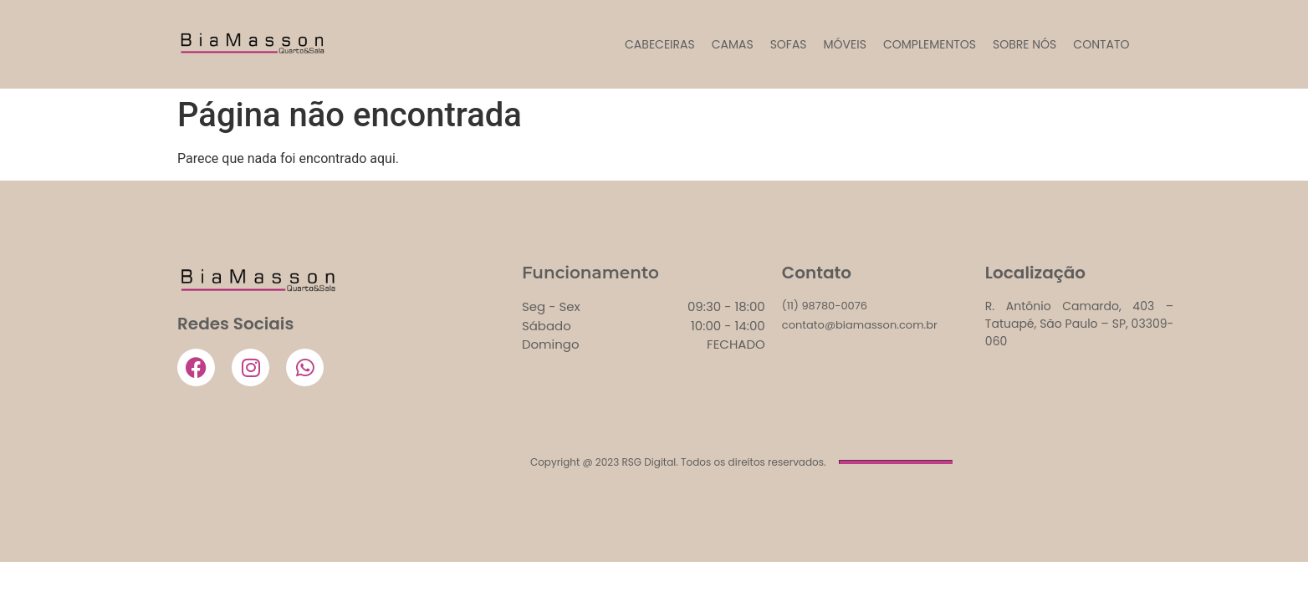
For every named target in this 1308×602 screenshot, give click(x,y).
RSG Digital (648, 462)
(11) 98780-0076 (824, 306)
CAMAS (733, 44)
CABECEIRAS (660, 44)
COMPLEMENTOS (929, 44)
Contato (1101, 44)
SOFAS (788, 44)
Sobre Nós (1024, 44)
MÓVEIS (845, 44)
